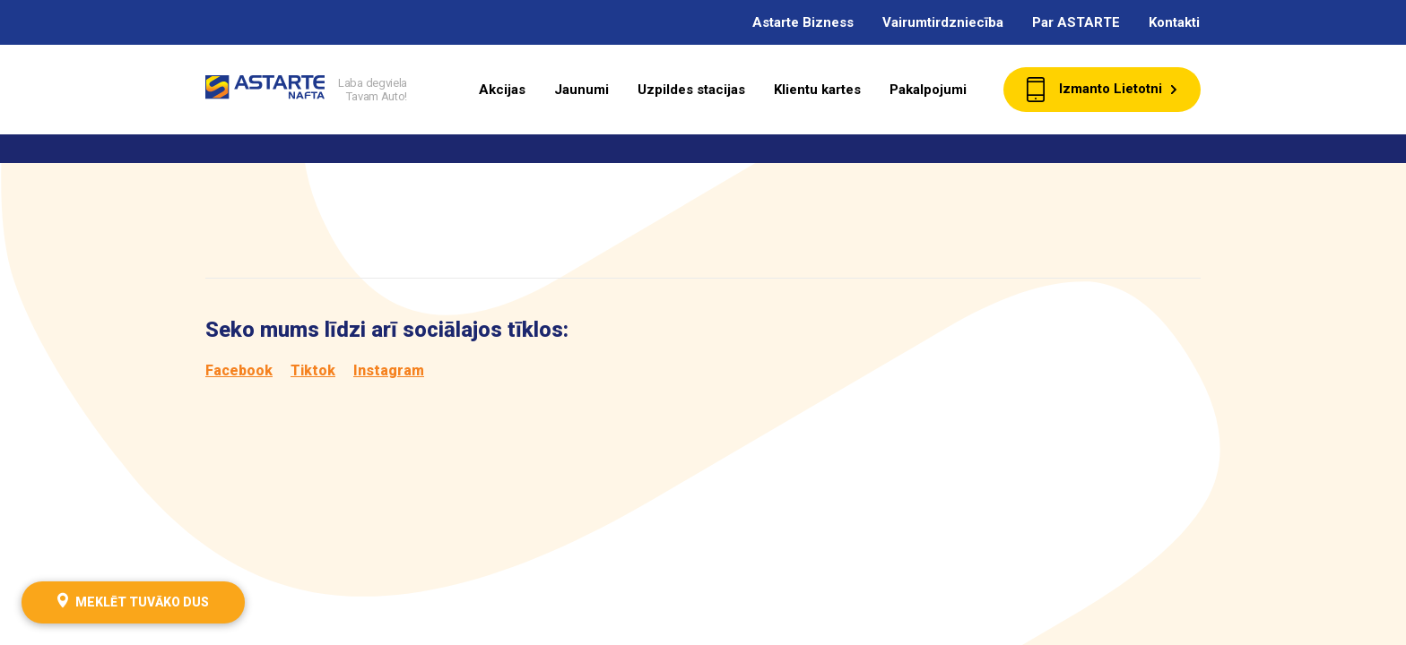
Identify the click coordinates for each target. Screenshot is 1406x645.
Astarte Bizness (803, 22)
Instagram (388, 370)
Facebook (239, 370)
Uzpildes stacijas (691, 90)
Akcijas (502, 90)
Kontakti (1174, 22)
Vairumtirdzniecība (942, 22)
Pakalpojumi (928, 90)
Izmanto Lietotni (1102, 89)
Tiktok (313, 370)
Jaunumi (581, 90)
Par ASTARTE (1076, 22)
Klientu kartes (817, 90)
